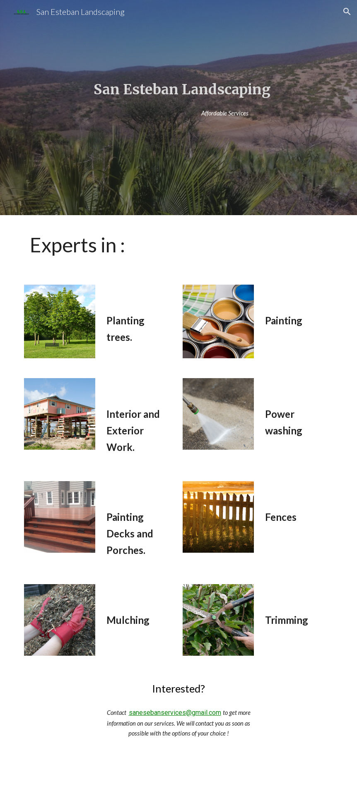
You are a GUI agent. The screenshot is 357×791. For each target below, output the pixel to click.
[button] (347, 12)
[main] (178, 89)
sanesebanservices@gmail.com (175, 713)
